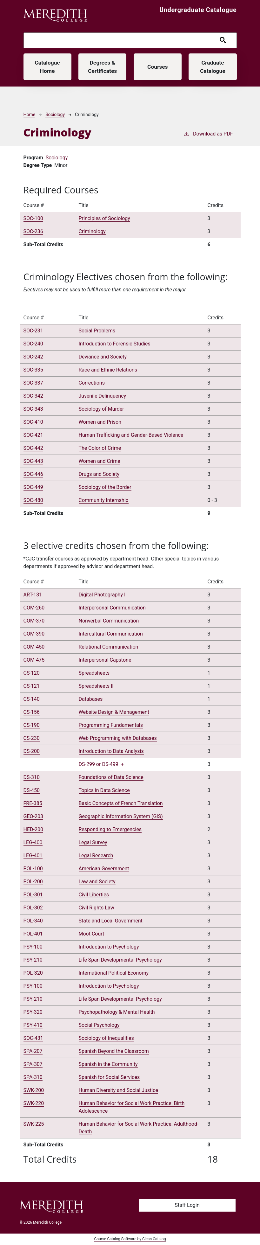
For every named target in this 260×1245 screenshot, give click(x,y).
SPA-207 (33, 1051)
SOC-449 (33, 488)
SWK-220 (33, 1104)
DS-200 (31, 751)
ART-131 (32, 595)
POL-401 (33, 934)
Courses (157, 67)
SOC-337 (33, 383)
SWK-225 (33, 1124)
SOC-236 (33, 232)
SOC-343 (33, 410)
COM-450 (34, 647)
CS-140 (31, 699)
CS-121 (31, 686)
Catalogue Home (47, 66)
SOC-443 (33, 462)
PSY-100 (33, 947)
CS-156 (31, 712)
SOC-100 (33, 219)
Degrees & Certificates (102, 66)
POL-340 (33, 921)
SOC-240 (33, 344)
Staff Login (187, 1205)
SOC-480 (33, 501)
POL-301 (33, 895)
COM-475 (34, 660)
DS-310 (31, 778)
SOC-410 (33, 423)
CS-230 (31, 738)
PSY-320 (33, 1012)
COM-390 (34, 634)
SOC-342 (33, 396)
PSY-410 (33, 1025)
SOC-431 (33, 1038)
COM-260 (34, 608)
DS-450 (31, 791)
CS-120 (31, 673)
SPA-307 (33, 1064)
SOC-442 (33, 449)
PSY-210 (33, 960)
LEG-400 (33, 843)
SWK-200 (33, 1091)
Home (29, 114)
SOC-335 (33, 370)
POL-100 (33, 869)
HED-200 (33, 830)
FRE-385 (32, 804)
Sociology (55, 114)
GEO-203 (33, 817)
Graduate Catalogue (212, 66)
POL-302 (33, 908)
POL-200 (33, 882)
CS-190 (31, 725)
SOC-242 (33, 357)
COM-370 (34, 621)
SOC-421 (33, 436)
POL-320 (33, 973)
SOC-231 (33, 331)
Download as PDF (208, 133)
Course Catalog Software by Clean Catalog (130, 1239)
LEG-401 (33, 856)
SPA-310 (33, 1078)
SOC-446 (33, 475)
